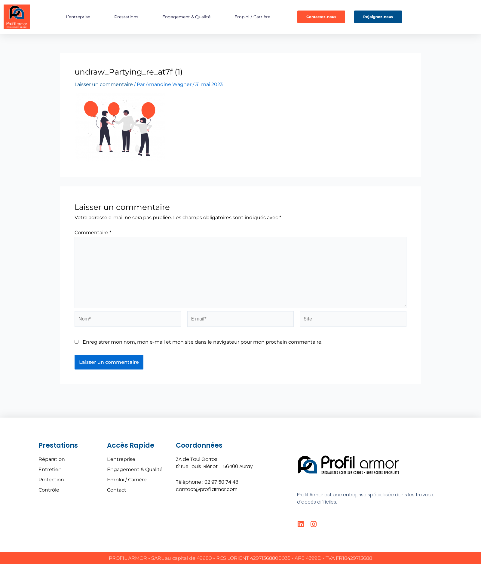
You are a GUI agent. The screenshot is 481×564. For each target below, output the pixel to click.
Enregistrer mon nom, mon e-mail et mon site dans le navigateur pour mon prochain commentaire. (202, 342)
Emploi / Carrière (252, 17)
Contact (116, 490)
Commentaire (93, 232)
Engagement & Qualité (186, 17)
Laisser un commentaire (104, 84)
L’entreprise (78, 17)
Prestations (126, 17)
